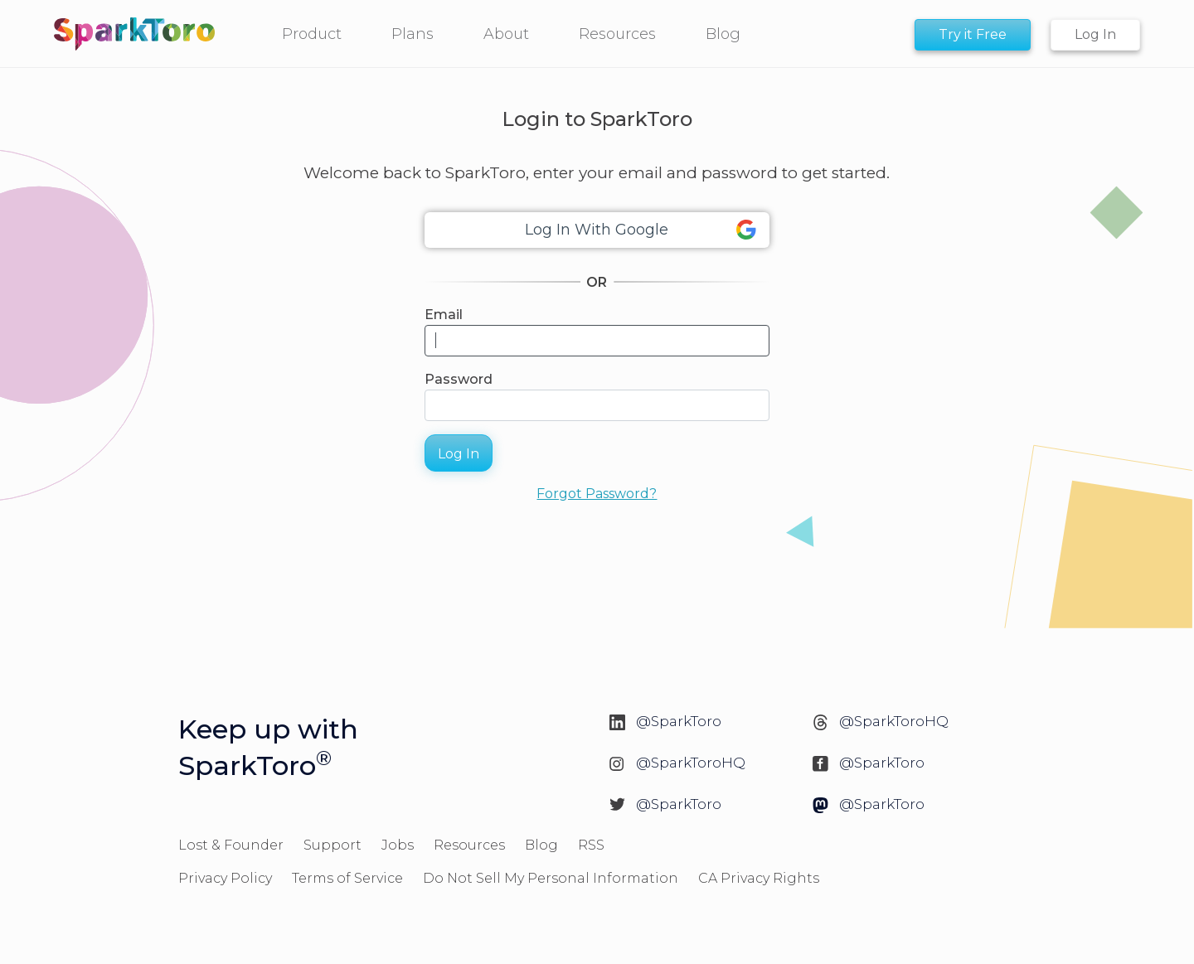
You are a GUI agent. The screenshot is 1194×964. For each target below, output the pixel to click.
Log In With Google (641, 230)
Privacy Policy (225, 878)
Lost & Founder (231, 845)
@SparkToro (678, 721)
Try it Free (973, 34)
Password (459, 379)
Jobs (397, 845)
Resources (469, 845)
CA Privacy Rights (758, 878)
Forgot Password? (596, 493)
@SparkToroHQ (894, 721)
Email (444, 314)
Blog (541, 845)
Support (332, 845)
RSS (591, 845)
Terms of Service (347, 878)
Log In (1095, 34)
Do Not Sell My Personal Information (550, 878)
